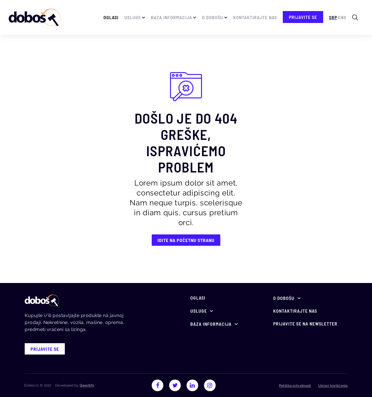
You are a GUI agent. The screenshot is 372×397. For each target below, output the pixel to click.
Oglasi (111, 17)
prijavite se (303, 17)
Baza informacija (171, 17)
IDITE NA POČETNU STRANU (186, 240)
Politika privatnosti (295, 386)
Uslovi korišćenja (333, 386)
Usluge (132, 17)
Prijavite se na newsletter (305, 323)
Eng (342, 17)
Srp (333, 17)
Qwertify (87, 385)
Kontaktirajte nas (255, 17)
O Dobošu (212, 17)
